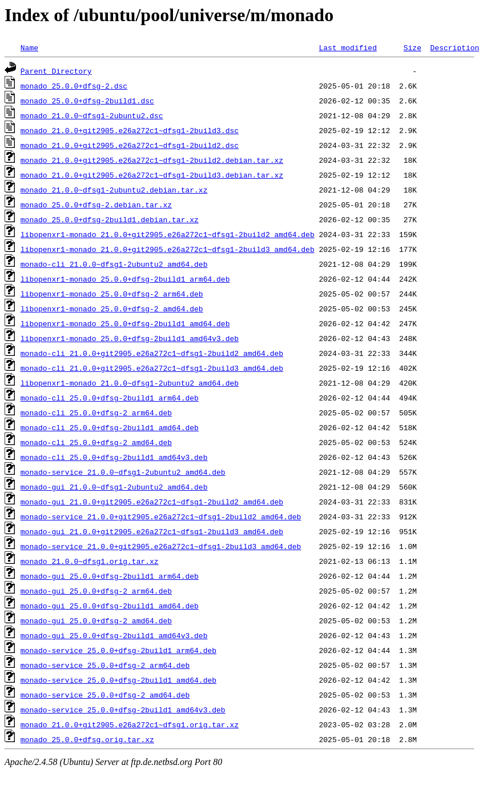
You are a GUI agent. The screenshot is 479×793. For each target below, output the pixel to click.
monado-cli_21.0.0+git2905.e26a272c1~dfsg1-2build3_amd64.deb (152, 368)
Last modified (347, 47)
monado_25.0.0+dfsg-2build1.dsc (87, 100)
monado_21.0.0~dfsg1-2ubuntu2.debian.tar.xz (114, 190)
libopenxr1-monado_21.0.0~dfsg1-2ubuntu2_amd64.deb (130, 383)
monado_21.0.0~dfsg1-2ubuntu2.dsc (92, 115)
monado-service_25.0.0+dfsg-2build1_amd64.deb (118, 680)
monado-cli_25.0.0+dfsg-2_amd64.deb (96, 442)
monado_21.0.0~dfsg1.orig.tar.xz (90, 561)
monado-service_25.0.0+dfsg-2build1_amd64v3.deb (123, 709)
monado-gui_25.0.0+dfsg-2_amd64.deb (96, 620)
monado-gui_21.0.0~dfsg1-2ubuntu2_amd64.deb (114, 487)
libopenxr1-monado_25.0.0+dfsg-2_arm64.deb (112, 294)
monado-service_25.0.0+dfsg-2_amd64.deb (105, 695)
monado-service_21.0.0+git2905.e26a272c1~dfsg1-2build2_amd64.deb (161, 516)
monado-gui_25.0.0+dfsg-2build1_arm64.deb (110, 576)
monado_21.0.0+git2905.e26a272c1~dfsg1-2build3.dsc (130, 130)
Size (412, 47)
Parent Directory (56, 71)
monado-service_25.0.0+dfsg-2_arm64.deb (105, 665)
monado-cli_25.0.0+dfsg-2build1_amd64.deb (110, 427)
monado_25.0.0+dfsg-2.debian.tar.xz (96, 204)
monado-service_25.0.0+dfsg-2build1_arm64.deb (118, 650)
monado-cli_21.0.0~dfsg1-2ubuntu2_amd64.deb (114, 264)
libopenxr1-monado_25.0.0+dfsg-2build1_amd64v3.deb (130, 338)
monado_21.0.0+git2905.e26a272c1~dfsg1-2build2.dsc (130, 145)
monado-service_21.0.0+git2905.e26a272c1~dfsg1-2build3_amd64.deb (161, 546)
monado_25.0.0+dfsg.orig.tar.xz (87, 739)
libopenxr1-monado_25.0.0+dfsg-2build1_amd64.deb (125, 323)
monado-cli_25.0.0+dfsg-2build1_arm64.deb (110, 398)
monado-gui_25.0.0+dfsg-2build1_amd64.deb (110, 605)
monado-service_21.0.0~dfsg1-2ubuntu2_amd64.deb (123, 472)
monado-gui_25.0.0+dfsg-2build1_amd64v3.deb (114, 635)
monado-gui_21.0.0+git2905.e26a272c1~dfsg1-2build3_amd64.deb (152, 531)
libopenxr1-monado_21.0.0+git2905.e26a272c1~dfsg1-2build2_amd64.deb (168, 234)
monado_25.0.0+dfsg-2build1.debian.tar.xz (110, 219)
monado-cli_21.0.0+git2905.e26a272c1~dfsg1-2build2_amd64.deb (152, 353)
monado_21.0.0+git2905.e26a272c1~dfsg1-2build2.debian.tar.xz (152, 160)
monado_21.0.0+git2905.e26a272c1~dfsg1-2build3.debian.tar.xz (152, 175)
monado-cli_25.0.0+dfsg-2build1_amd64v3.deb (114, 457)
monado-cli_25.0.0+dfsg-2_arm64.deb (96, 412)
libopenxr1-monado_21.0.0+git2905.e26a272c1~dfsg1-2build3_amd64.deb (168, 249)
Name (29, 47)
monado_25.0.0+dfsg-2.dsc (74, 86)
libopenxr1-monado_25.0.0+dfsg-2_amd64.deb (112, 308)
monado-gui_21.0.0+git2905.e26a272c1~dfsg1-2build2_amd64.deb (152, 501)
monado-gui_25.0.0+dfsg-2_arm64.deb (96, 591)
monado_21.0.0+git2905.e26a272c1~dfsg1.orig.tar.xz (130, 724)
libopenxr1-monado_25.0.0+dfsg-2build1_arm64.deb (125, 279)
